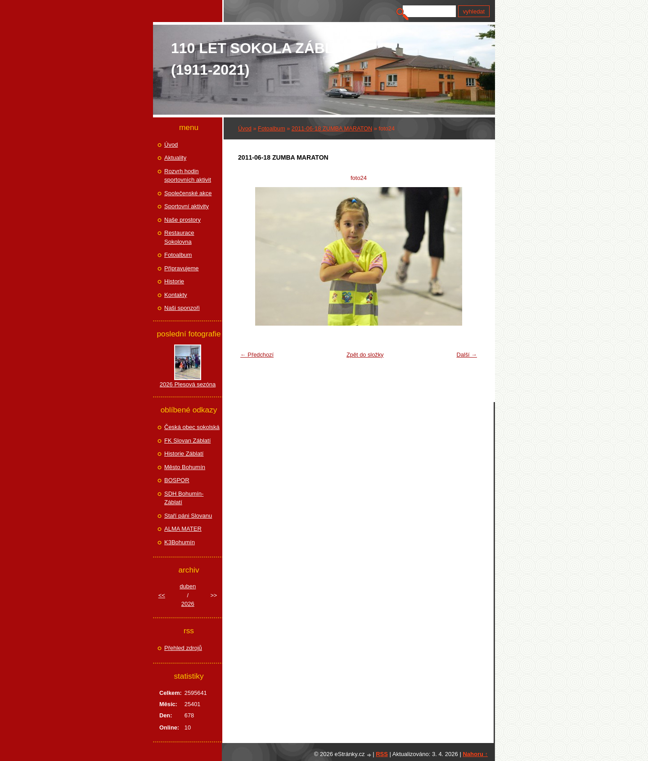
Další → (466, 354)
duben (188, 586)
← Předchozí (257, 354)
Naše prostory (182, 219)
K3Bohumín (179, 542)
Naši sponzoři (182, 307)
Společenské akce (188, 193)
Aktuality (175, 157)
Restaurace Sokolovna (179, 237)
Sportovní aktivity (186, 206)
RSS (382, 754)
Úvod (245, 128)
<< (161, 595)
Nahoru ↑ (475, 754)
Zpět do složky (365, 354)
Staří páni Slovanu (188, 515)
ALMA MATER (183, 528)
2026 (187, 603)
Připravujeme (181, 268)
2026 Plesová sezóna (188, 384)
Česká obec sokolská (192, 427)
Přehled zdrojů (183, 648)
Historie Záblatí (183, 453)
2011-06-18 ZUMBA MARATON (332, 128)
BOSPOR (176, 480)
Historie (174, 281)
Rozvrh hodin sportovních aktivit (187, 176)
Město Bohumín (184, 467)
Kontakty (175, 294)
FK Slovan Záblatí (187, 440)
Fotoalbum (271, 128)
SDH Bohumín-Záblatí (183, 498)
